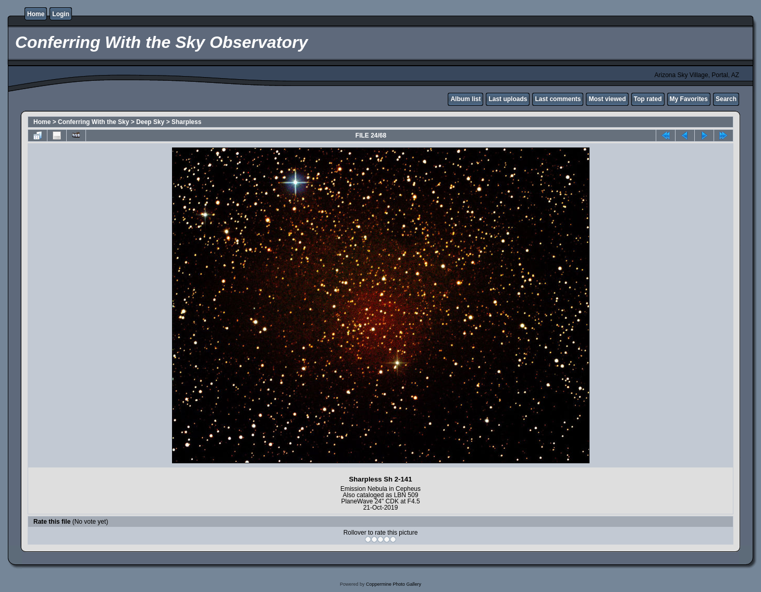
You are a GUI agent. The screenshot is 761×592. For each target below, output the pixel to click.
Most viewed (606, 99)
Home (35, 14)
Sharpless (186, 122)
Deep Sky (150, 122)
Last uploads (507, 99)
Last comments (558, 99)
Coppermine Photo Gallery (393, 584)
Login (60, 14)
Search (726, 99)
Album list (465, 99)
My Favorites (689, 99)
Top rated (648, 99)
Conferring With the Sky (93, 122)
